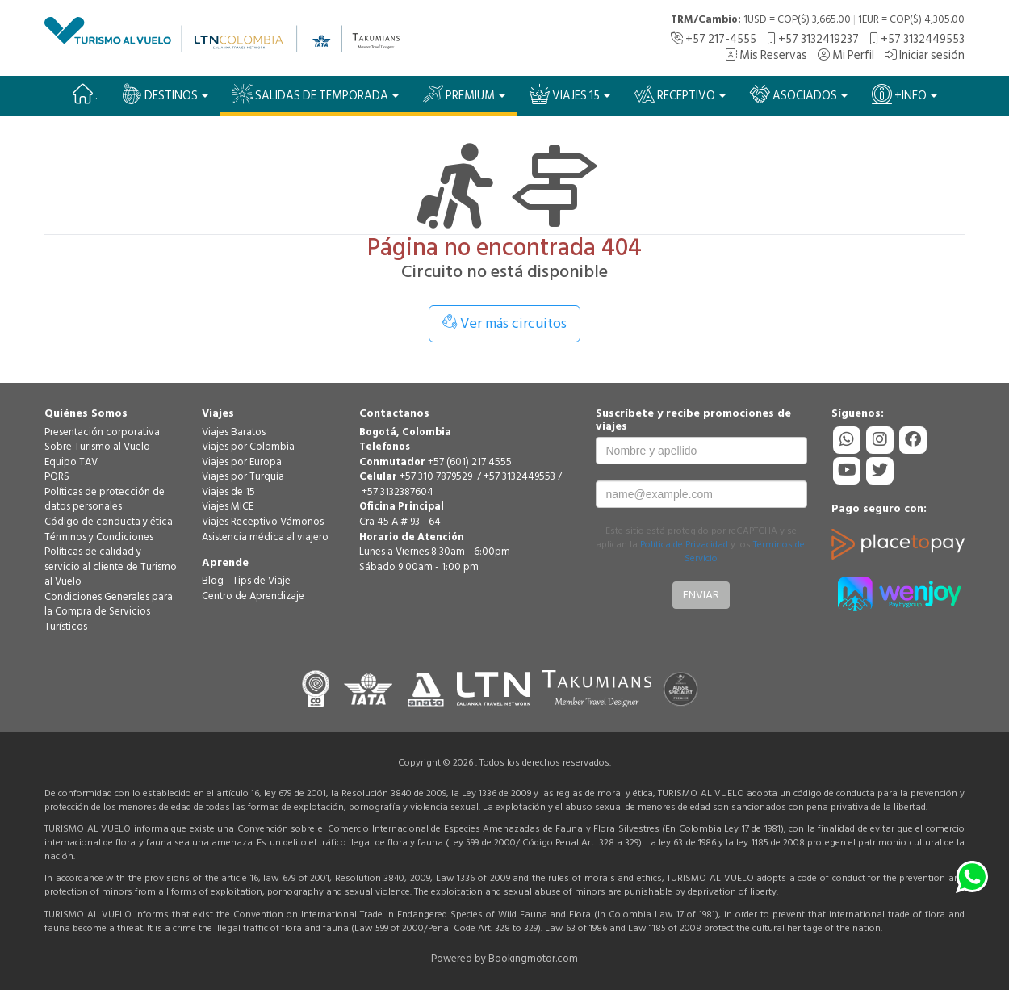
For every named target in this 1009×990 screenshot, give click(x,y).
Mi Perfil (846, 55)
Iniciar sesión (925, 55)
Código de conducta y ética (108, 522)
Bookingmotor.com (533, 958)
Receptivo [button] (680, 95)
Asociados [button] (799, 95)
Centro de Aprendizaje (253, 596)
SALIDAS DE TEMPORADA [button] (315, 95)
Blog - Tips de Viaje (246, 580)
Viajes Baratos (234, 432)
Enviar (701, 594)
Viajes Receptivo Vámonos (263, 522)
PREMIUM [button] (464, 95)
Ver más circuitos (504, 323)
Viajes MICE (227, 506)
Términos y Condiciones (98, 537)
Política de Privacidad (684, 544)
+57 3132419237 (813, 39)
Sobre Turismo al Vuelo (97, 446)
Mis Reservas (766, 55)
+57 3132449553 (917, 39)
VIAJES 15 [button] (570, 95)
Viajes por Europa (242, 462)
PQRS (56, 476)
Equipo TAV (71, 462)
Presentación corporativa (102, 432)
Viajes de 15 (228, 492)
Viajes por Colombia (248, 446)
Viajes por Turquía (243, 476)
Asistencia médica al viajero (265, 537)
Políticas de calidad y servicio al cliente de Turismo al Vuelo (110, 566)
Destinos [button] (165, 95)
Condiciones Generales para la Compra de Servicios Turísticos (108, 612)
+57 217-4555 (713, 39)
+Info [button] (904, 95)
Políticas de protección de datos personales (104, 499)
